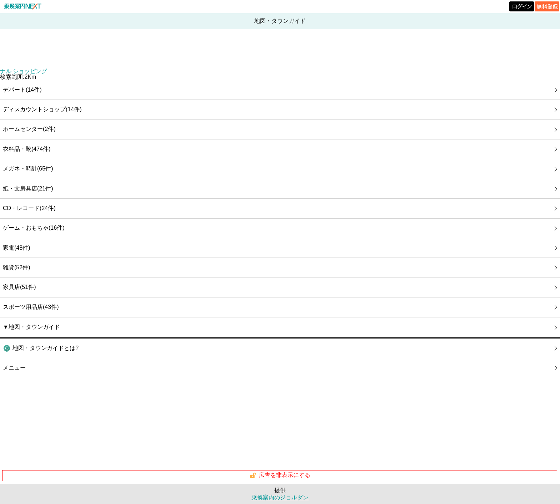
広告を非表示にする (279, 475)
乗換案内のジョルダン (280, 497)
